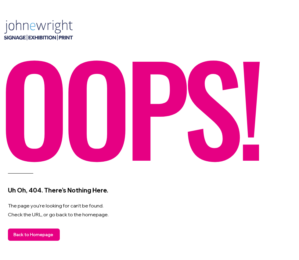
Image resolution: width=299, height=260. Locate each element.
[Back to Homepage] (34, 235)
